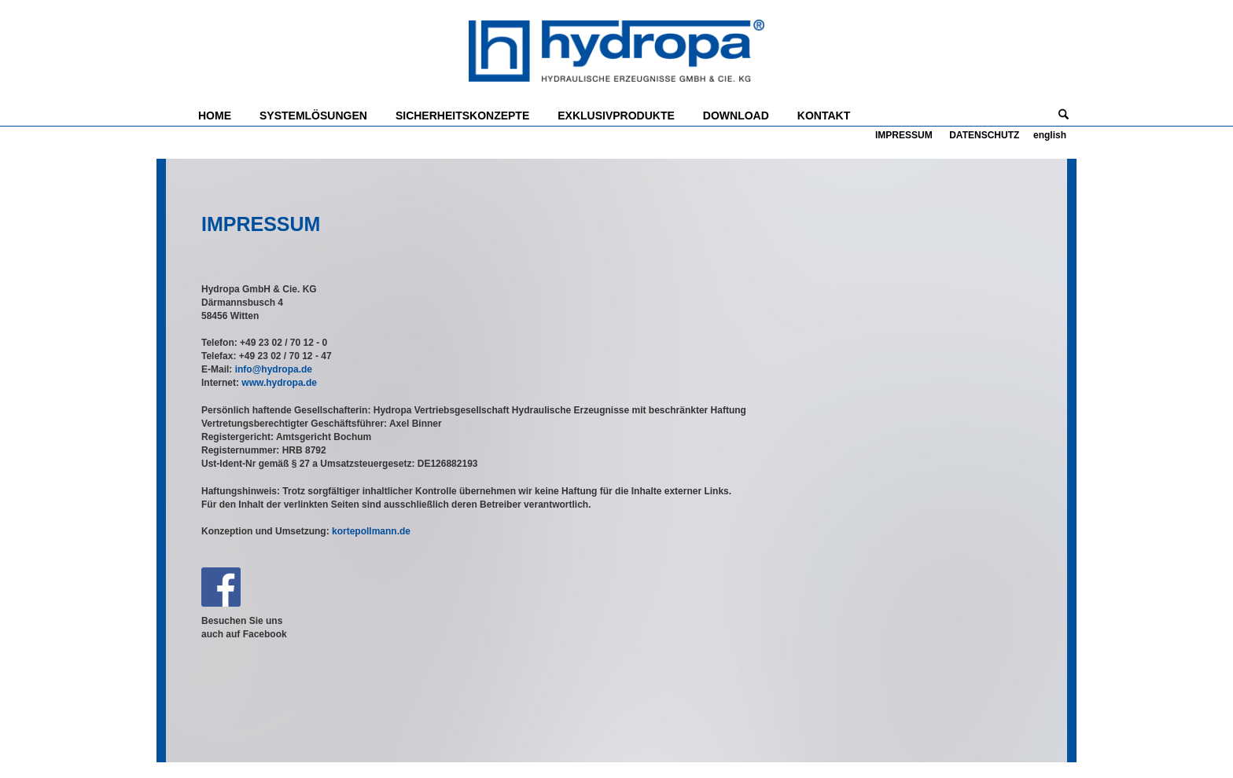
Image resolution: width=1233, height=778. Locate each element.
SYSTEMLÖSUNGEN (313, 115)
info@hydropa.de (273, 369)
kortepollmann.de (371, 531)
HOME (214, 115)
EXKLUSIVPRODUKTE (616, 115)
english (1049, 135)
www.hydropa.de (279, 382)
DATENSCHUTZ (984, 135)
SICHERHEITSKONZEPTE (462, 115)
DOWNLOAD (736, 115)
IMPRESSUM (904, 135)
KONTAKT (823, 115)
